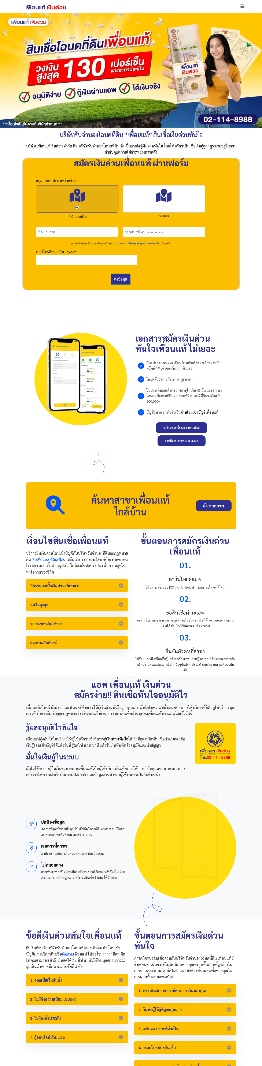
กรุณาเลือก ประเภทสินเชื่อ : (57, 181)
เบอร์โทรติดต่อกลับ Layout (56, 252)
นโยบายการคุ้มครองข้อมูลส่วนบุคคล (135, 243)
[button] (242, 6)
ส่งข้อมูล (120, 279)
